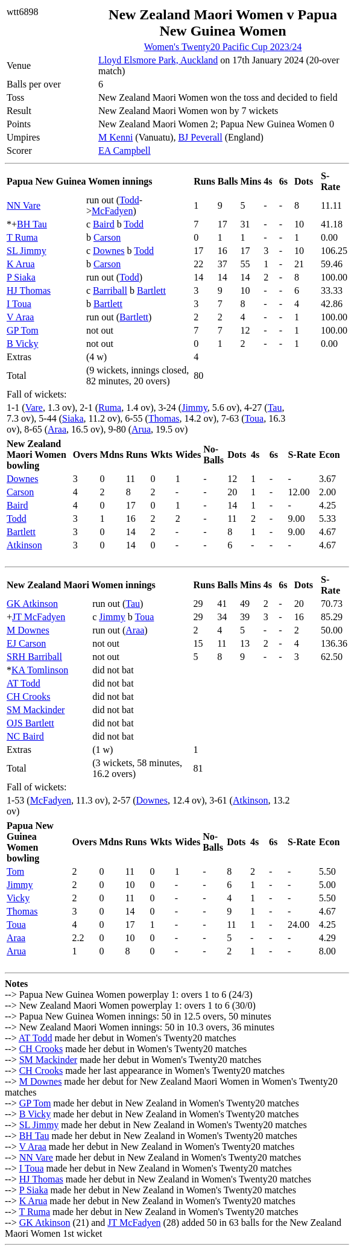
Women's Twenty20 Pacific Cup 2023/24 (223, 47)
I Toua (19, 304)
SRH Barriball (34, 657)
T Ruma (22, 237)
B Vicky (23, 343)
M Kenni (115, 137)
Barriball (110, 290)
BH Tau (32, 224)
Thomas (164, 418)
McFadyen (112, 211)
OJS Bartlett (30, 723)
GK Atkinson (32, 603)
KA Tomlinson (39, 670)
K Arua (21, 264)
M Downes (28, 630)
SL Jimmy (26, 251)
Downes (108, 251)
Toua (254, 418)
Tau (275, 407)
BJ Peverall (200, 137)
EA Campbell (124, 150)
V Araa (20, 317)
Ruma (109, 407)
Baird (104, 224)
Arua (141, 429)
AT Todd (23, 683)
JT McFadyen (38, 617)
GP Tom (23, 330)
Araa (57, 429)
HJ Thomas (29, 290)
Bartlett (151, 290)
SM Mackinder (36, 710)
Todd (129, 200)
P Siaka (21, 277)
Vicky (18, 898)
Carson (107, 237)
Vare (34, 407)
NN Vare (23, 205)
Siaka (73, 418)
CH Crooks (28, 696)
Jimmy (194, 407)
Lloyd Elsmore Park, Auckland (158, 60)
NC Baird (25, 736)
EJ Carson (26, 643)
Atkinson (24, 545)
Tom (15, 871)
